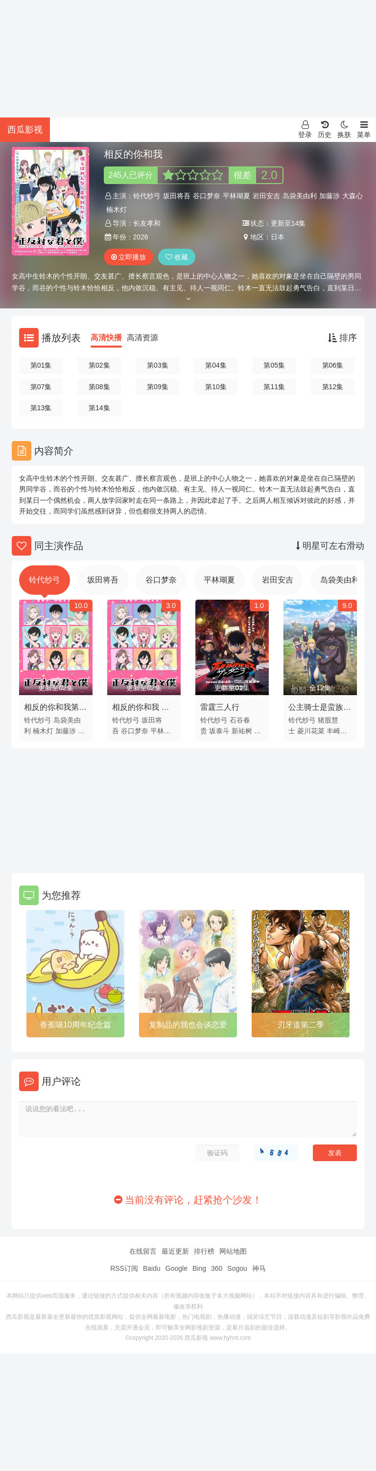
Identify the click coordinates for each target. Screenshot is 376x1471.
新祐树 (242, 731)
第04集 (216, 365)
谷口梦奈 (206, 196)
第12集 (333, 387)
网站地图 (233, 1251)
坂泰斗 (219, 731)
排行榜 (204, 1251)
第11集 (274, 387)
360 (216, 1268)
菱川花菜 (311, 731)
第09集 (157, 387)
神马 (259, 1268)
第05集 (274, 365)
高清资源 (142, 337)
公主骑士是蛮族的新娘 (319, 709)
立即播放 (128, 257)
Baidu (152, 1268)
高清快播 (106, 337)
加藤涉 (329, 196)
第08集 (99, 387)
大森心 (352, 196)
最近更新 (175, 1251)
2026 (140, 237)
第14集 (99, 408)
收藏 (176, 257)
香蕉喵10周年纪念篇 (75, 1025)
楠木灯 (116, 209)
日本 (277, 237)
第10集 (216, 387)
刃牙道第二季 (300, 1025)
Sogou (237, 1268)
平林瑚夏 (236, 196)
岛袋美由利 (299, 196)
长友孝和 (147, 223)
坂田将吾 (176, 196)
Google (176, 1268)
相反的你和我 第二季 (140, 709)
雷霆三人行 (219, 707)
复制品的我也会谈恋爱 (188, 1025)
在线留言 (143, 1251)
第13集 (41, 408)
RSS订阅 (124, 1268)
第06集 (333, 365)
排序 (342, 338)
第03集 (157, 365)
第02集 (99, 365)
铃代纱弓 (147, 196)
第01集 (41, 365)
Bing (199, 1268)
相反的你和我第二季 (55, 709)
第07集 (41, 387)
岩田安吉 (266, 196)
